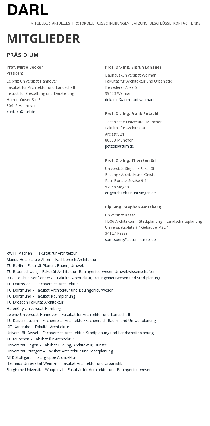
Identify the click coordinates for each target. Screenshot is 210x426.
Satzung (140, 23)
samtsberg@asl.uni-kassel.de (130, 239)
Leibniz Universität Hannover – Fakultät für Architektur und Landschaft (68, 314)
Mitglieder (40, 23)
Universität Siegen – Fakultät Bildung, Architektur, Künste (57, 345)
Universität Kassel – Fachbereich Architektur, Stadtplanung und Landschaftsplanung (80, 332)
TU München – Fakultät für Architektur (40, 339)
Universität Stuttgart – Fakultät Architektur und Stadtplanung (60, 351)
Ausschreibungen (113, 23)
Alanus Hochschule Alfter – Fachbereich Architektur (52, 259)
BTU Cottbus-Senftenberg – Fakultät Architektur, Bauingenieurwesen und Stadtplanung (83, 277)
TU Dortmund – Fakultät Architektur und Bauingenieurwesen (60, 290)
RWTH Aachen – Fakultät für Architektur (42, 253)
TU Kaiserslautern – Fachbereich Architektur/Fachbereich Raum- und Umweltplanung (81, 320)
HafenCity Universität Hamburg (34, 308)
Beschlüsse (160, 23)
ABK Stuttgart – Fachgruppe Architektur (41, 357)
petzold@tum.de (119, 146)
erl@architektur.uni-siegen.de (130, 192)
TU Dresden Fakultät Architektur (35, 302)
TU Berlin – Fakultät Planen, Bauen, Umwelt (45, 265)
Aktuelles (61, 23)
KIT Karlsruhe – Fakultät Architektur (38, 326)
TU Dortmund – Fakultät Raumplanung (41, 296)
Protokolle (83, 23)
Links (195, 23)
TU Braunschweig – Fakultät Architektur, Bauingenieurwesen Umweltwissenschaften (81, 271)
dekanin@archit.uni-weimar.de (131, 99)
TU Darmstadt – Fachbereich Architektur (42, 283)
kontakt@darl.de (21, 111)
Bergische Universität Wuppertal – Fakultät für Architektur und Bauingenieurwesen (79, 369)
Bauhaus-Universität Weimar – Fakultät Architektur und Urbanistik (64, 363)
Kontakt (181, 23)
